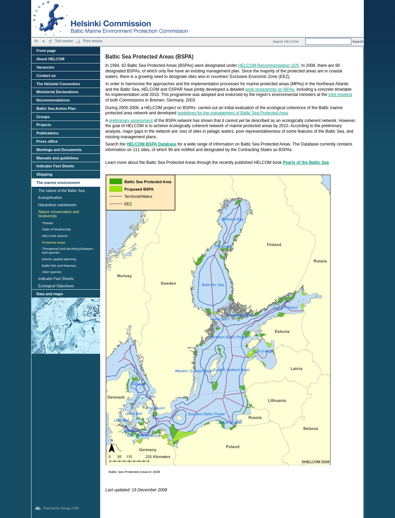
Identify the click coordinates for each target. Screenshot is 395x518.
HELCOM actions (55, 236)
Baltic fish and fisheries (59, 265)
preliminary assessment (131, 120)
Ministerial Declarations (57, 92)
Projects (43, 125)
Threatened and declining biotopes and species (67, 250)
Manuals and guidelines (57, 158)
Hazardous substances (57, 205)
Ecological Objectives (56, 286)
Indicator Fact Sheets (55, 166)
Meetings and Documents (59, 150)
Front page (46, 51)
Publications (47, 133)
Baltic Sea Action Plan (56, 108)
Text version (64, 41)
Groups (43, 117)
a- (43, 41)
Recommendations (53, 100)
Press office (47, 141)
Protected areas (53, 242)
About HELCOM (50, 59)
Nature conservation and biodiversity (58, 214)
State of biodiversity (56, 229)
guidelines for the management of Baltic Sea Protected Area (232, 113)
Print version (93, 41)
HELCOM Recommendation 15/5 (268, 65)
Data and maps (49, 294)
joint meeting (340, 94)
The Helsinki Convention (58, 84)
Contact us (46, 75)
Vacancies (45, 67)
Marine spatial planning (59, 259)
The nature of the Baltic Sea (61, 190)
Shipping (44, 174)
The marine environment (58, 183)
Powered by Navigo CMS (61, 508)
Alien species (52, 272)
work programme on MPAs (269, 89)
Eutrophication (50, 197)
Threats (47, 223)
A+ (36, 41)
